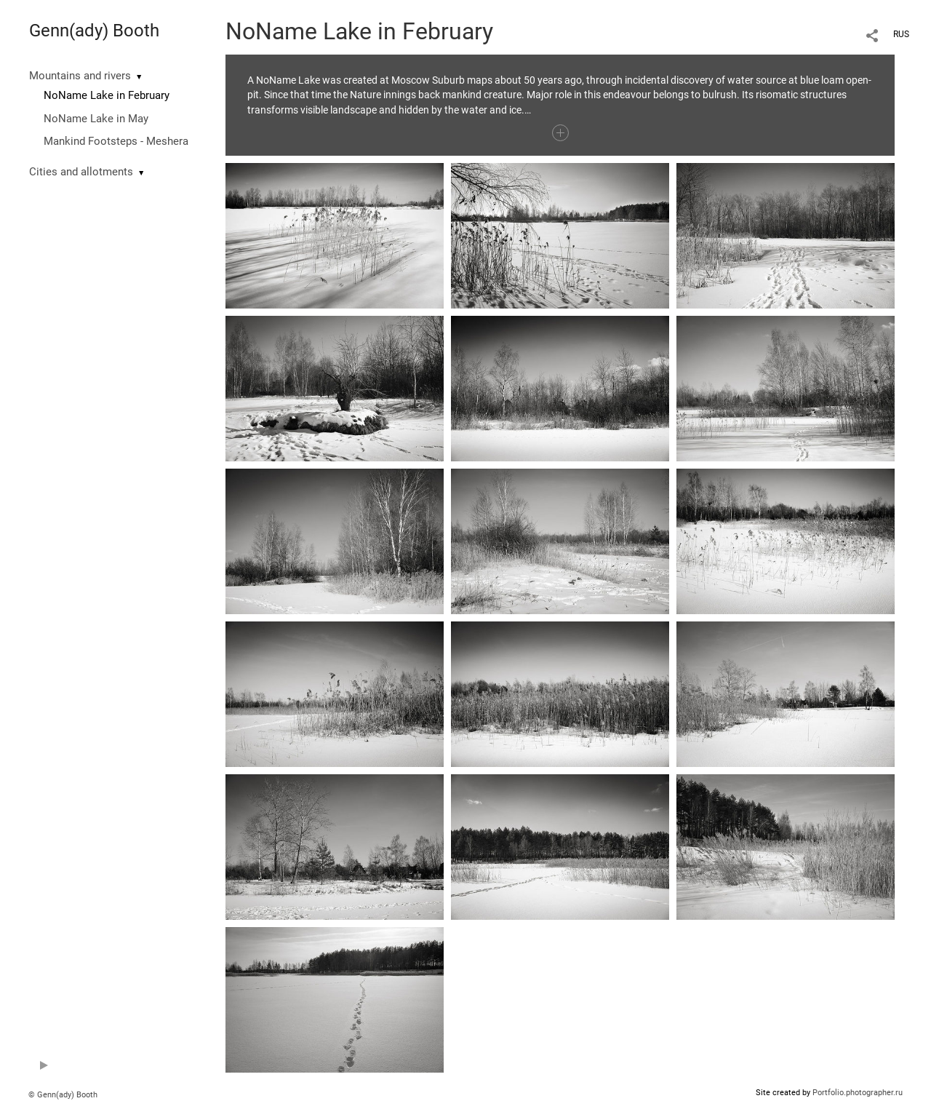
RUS (901, 34)
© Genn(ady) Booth (62, 1095)
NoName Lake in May (96, 118)
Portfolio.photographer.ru (857, 1092)
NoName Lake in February (106, 95)
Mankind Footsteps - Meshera (116, 141)
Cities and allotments (81, 171)
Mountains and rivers (80, 75)
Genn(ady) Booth (94, 30)
